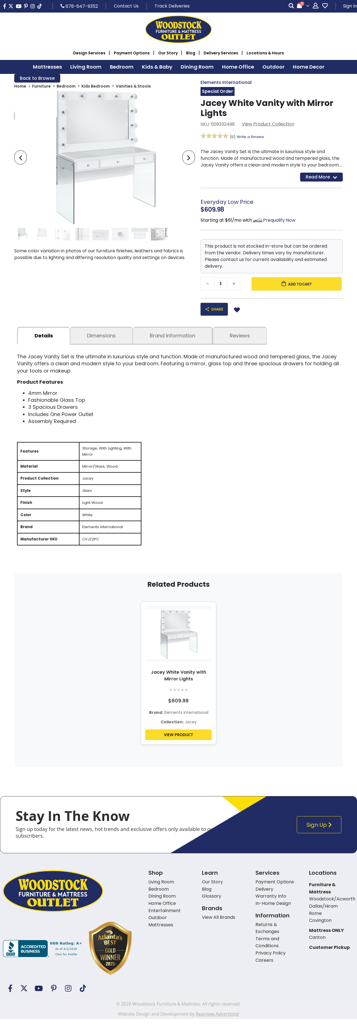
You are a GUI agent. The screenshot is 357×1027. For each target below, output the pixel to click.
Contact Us (126, 6)
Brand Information (172, 337)
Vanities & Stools (133, 87)
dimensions (101, 337)
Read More (321, 178)
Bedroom (66, 87)
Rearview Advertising (217, 1022)
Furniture (41, 87)
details (44, 337)
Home (20, 87)
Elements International (226, 82)
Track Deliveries (172, 6)
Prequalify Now (279, 221)
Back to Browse (37, 78)
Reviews (240, 337)
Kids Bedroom (95, 87)
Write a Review (252, 137)
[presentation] (20, 158)
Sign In (350, 6)
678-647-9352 (79, 6)
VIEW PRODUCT (178, 742)
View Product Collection (268, 125)
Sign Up (320, 832)
